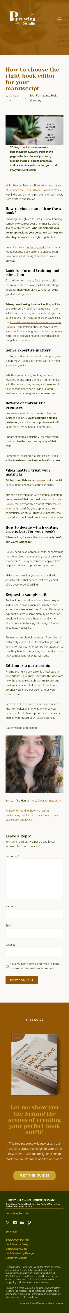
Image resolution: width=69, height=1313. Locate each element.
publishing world (36, 247)
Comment (12, 856)
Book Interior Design (18, 1244)
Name (10, 906)
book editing (13, 815)
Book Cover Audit (16, 1248)
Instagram (55, 800)
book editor (28, 815)
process (40, 480)
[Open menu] (59, 19)
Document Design (16, 1257)
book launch (43, 815)
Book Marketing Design (20, 1253)
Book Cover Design (17, 1239)
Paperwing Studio (18, 1199)
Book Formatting (39, 95)
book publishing (22, 819)
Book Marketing (39, 810)
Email (10, 925)
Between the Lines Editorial (25, 190)
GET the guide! (34, 1175)
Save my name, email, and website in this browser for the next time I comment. (35, 966)
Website (42, 800)
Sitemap (59, 1303)
